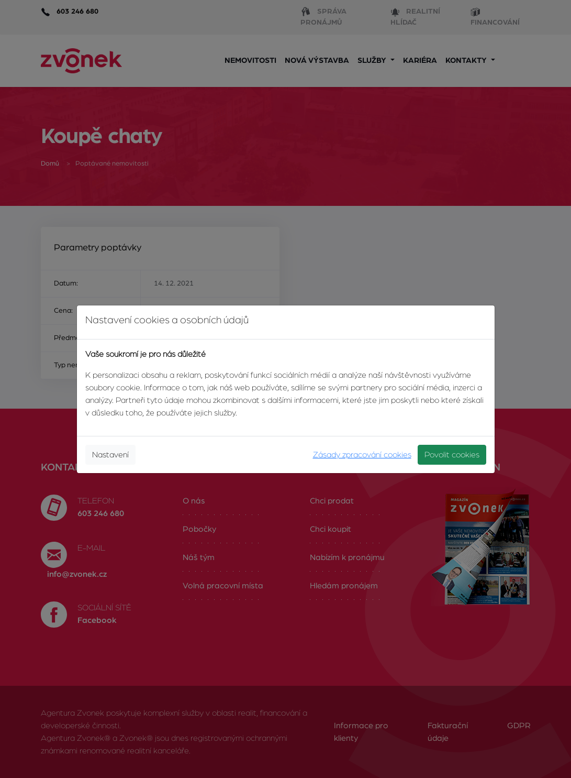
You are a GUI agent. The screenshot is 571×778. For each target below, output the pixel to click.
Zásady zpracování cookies (362, 455)
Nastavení (110, 455)
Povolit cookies (451, 455)
